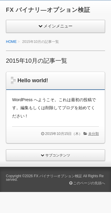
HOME (11, 42)
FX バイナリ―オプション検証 (48, 10)
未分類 (93, 134)
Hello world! (32, 80)
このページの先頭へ (87, 183)
